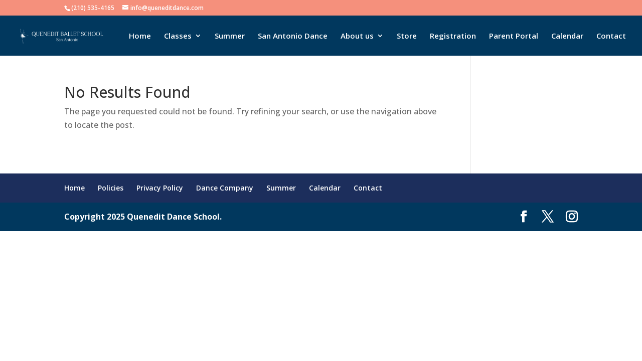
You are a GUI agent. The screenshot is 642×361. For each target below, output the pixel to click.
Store (407, 36)
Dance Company (224, 188)
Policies (110, 188)
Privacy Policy (159, 188)
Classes (178, 36)
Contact (611, 36)
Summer (230, 36)
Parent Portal (513, 36)
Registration (453, 36)
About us (357, 36)
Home (140, 36)
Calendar (567, 36)
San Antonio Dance (293, 36)
